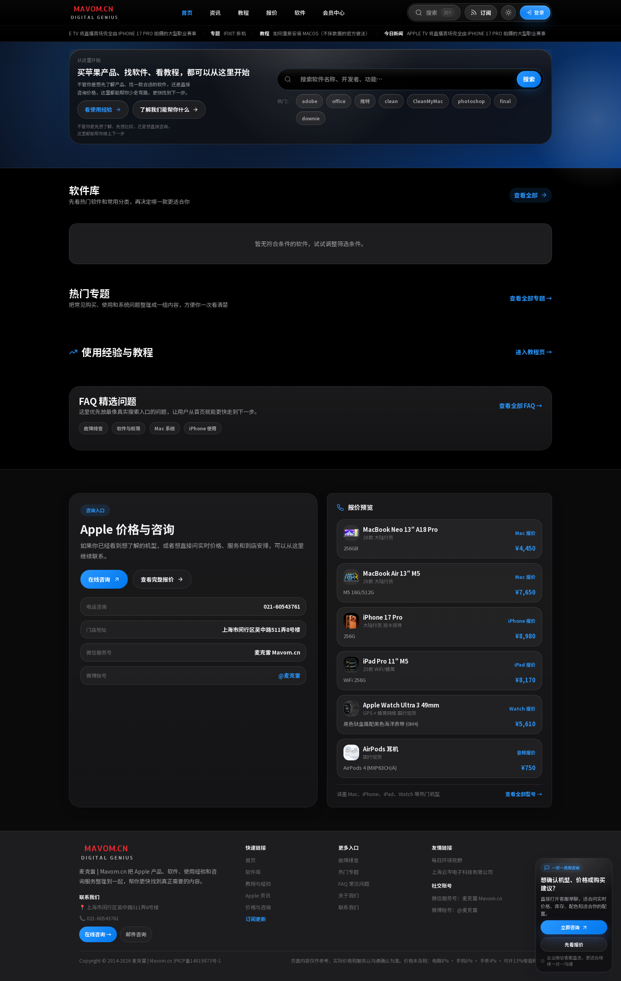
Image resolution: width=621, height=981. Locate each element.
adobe (309, 101)
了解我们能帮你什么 (169, 109)
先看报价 (574, 944)
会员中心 (334, 12)
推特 (365, 101)
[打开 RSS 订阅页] (481, 12)
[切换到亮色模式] (508, 12)
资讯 (215, 12)
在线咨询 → (98, 934)
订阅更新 (255, 919)
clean (391, 101)
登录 (535, 12)
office (338, 101)
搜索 (529, 79)
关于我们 (348, 895)
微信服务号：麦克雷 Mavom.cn (467, 898)
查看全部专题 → (531, 298)
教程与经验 (258, 883)
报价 (271, 12)
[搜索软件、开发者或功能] (410, 79)
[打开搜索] (435, 12)
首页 (187, 12)
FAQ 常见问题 (353, 883)
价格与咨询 (258, 907)
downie (311, 118)
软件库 (253, 872)
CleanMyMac (428, 101)
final (505, 101)
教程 (243, 12)
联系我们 (348, 907)
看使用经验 (103, 109)
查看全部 (530, 195)
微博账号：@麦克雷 (455, 910)
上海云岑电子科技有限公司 (462, 872)
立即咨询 (574, 927)
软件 (299, 12)
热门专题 (348, 872)
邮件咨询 (136, 934)
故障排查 (348, 860)
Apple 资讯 (258, 895)
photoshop (471, 101)
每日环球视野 (447, 860)
